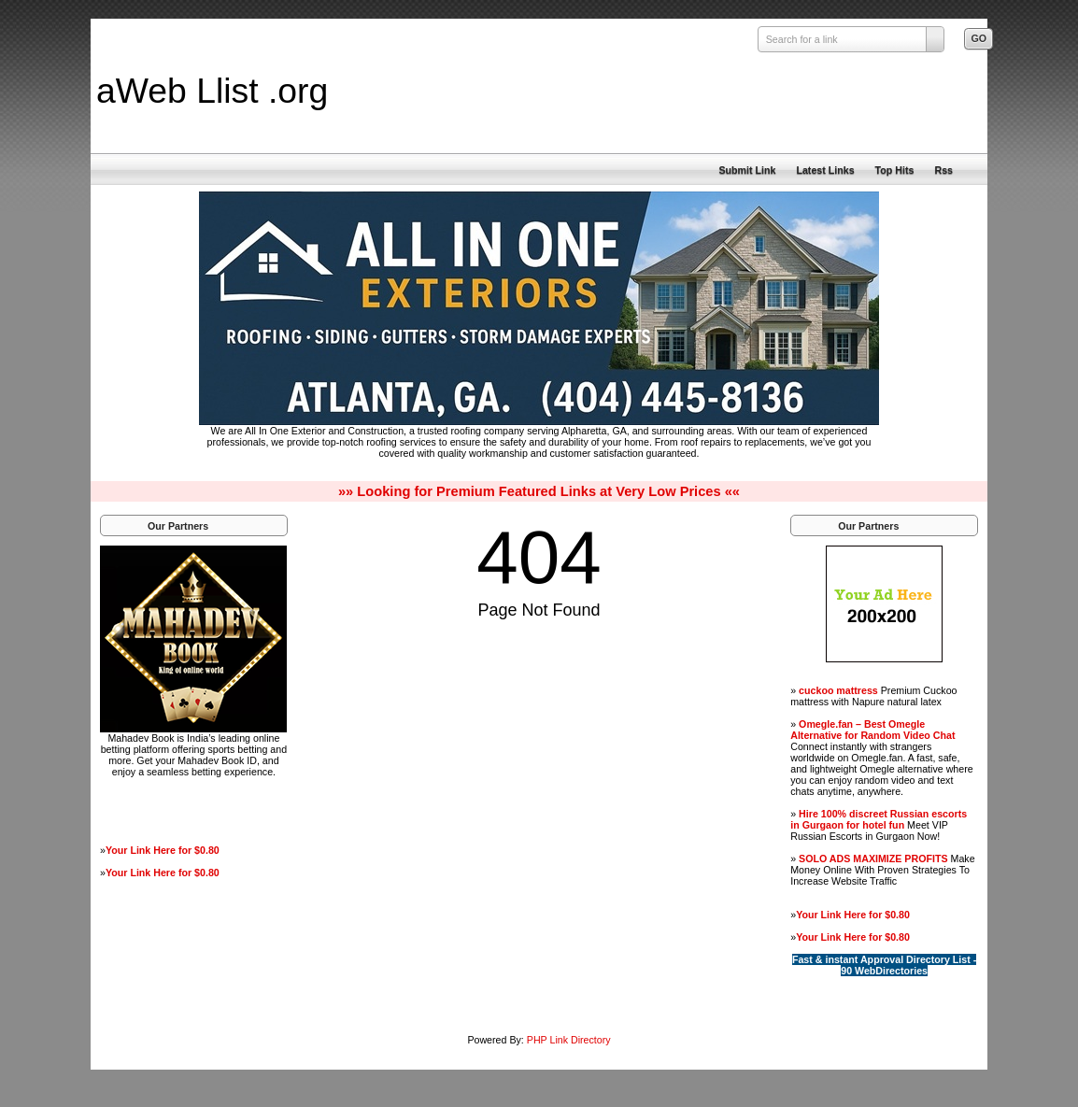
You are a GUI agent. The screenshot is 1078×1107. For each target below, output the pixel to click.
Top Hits (895, 170)
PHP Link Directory (569, 1039)
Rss (943, 170)
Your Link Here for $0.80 (163, 850)
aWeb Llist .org (212, 90)
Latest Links (825, 170)
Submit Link (746, 170)
